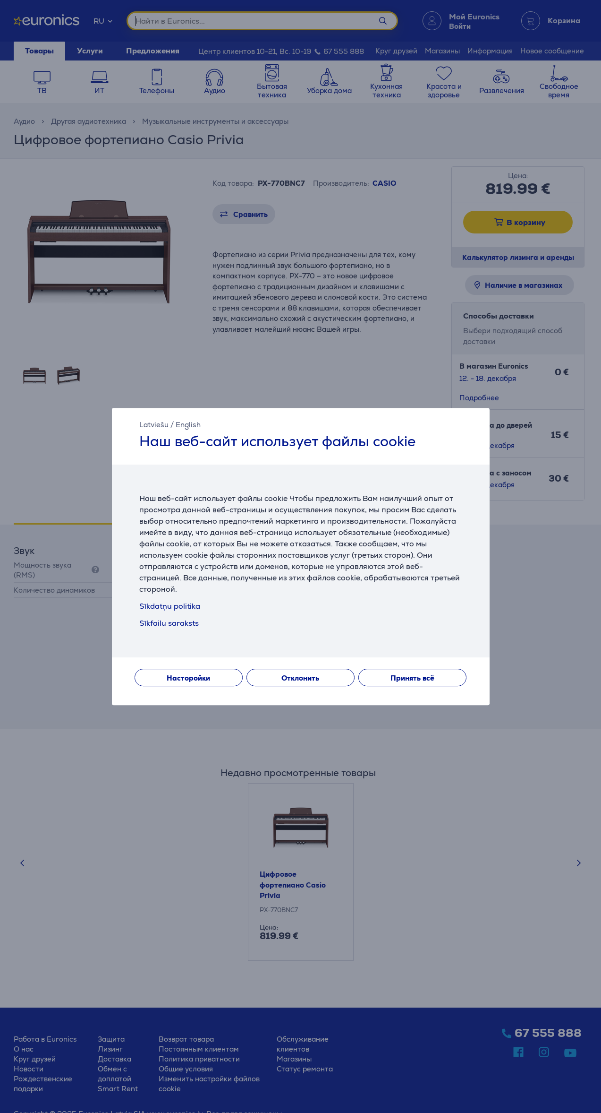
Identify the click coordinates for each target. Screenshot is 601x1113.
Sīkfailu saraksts (169, 623)
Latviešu (154, 424)
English (188, 424)
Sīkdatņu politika (169, 606)
